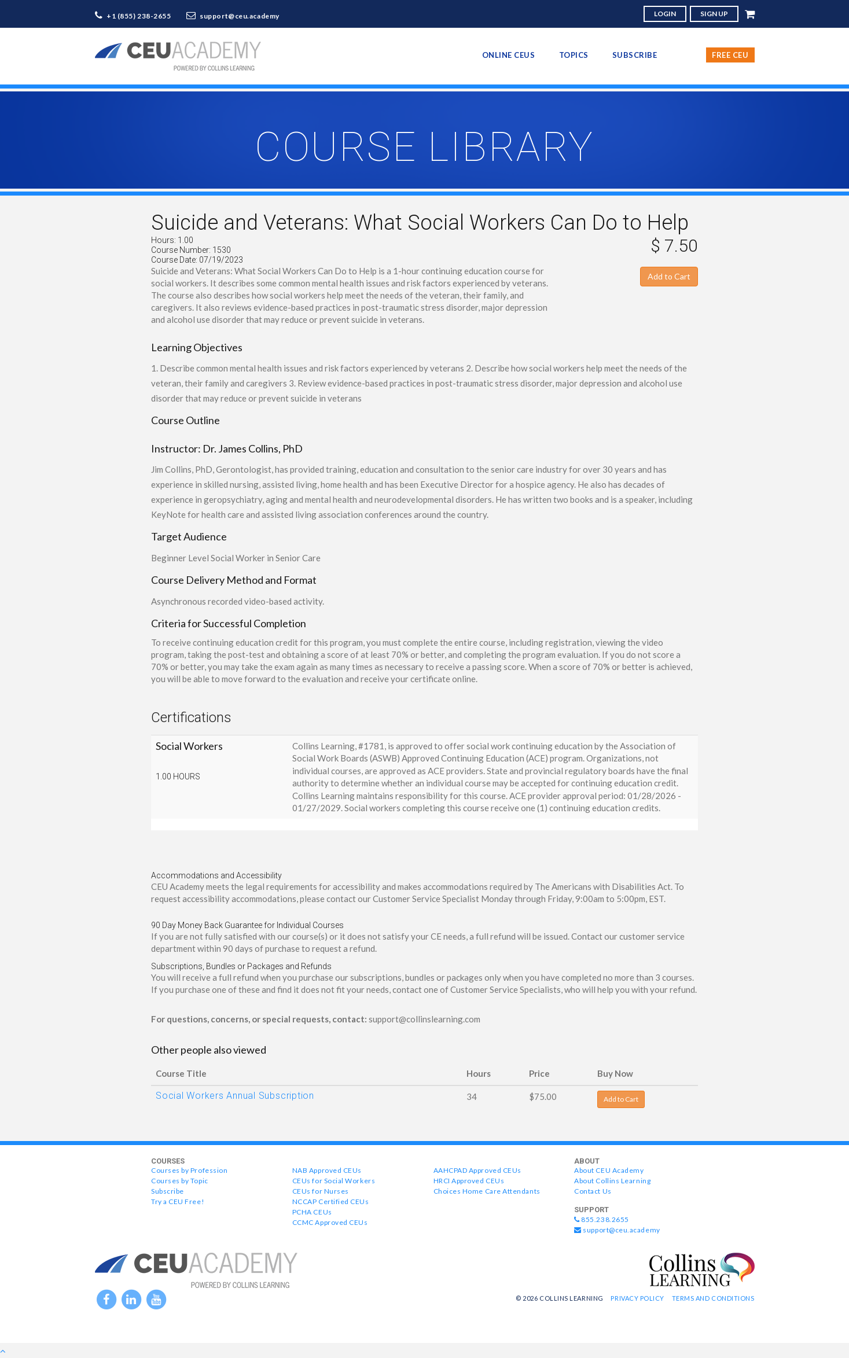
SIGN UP (714, 13)
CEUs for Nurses (320, 1191)
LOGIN (665, 13)
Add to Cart (669, 276)
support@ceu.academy (240, 16)
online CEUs (508, 55)
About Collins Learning (612, 1180)
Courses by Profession (189, 1170)
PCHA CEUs (312, 1212)
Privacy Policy (637, 1298)
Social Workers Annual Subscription (235, 1095)
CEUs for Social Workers (333, 1180)
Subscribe (634, 55)
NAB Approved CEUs (327, 1170)
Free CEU (730, 55)
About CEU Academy (609, 1170)
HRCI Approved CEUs (469, 1180)
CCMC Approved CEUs (330, 1222)
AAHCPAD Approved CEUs (477, 1170)
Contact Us (592, 1191)
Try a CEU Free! (177, 1201)
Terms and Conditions (713, 1298)
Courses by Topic (179, 1180)
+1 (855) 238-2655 (138, 16)
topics (574, 55)
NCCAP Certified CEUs (330, 1201)
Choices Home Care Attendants (487, 1191)
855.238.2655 (601, 1219)
